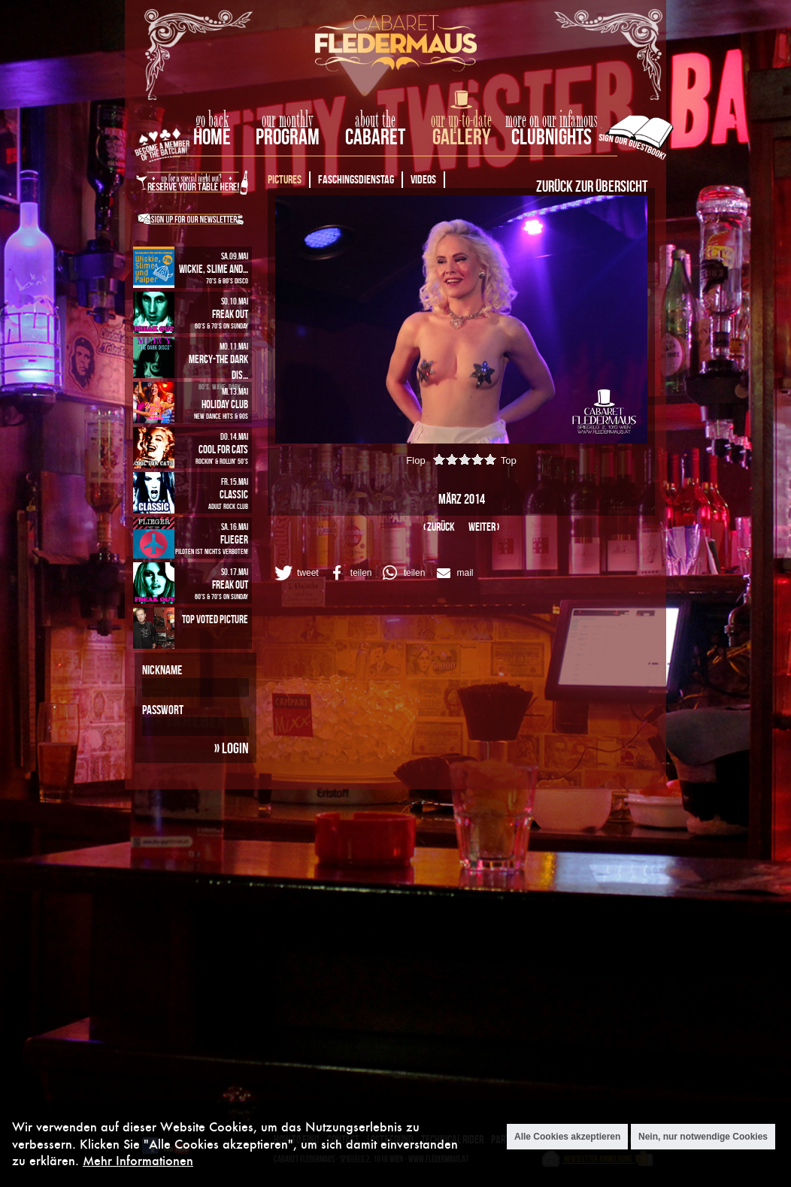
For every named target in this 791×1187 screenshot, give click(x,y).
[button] (295, 573)
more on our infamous (551, 120)
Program (288, 136)
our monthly (288, 120)
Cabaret (375, 136)
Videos (423, 179)
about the (375, 120)
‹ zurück (439, 526)
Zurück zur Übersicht (591, 185)
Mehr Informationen (138, 1160)
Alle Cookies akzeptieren (567, 1136)
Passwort (162, 709)
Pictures (285, 179)
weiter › (483, 526)
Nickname (162, 670)
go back (212, 120)
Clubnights (551, 136)
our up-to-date (461, 120)
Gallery (461, 136)
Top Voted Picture (215, 619)
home (212, 136)
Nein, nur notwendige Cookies (703, 1136)
